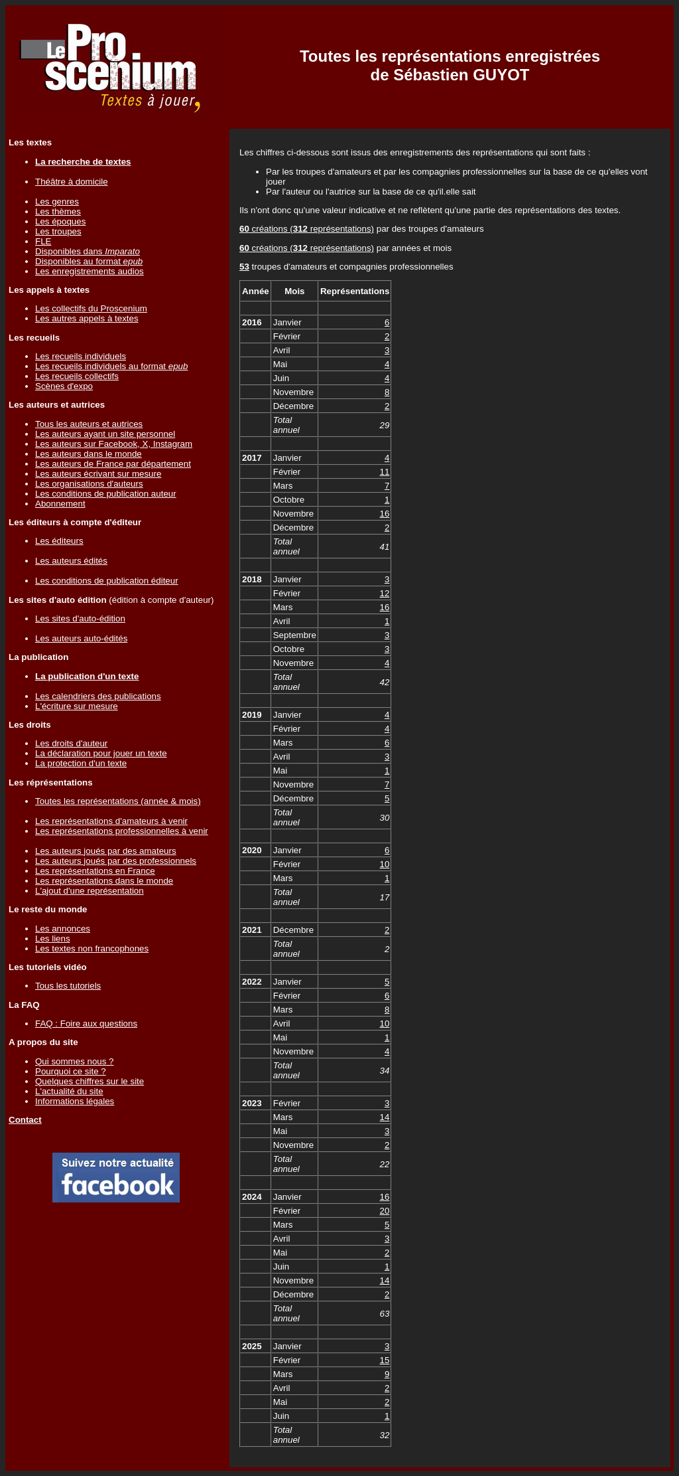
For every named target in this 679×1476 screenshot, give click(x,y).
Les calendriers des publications (98, 696)
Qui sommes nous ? (74, 1061)
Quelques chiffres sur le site (89, 1081)
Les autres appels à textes (87, 318)
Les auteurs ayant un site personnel (105, 434)
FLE (43, 241)
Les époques (60, 221)
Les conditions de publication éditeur (106, 581)
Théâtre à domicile (71, 182)
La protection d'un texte (81, 763)
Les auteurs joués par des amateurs (105, 851)
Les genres (57, 201)
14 (385, 1117)
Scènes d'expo (64, 386)
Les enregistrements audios (89, 271)
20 (385, 1211)
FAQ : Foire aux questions (86, 1023)
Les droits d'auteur (71, 743)
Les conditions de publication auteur (105, 494)
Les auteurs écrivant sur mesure (98, 474)
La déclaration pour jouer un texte (101, 753)
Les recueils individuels (80, 356)
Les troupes (58, 231)
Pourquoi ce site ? (70, 1071)
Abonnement (60, 504)
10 (385, 864)
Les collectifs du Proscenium (91, 308)
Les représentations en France (95, 871)
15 (385, 1360)
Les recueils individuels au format (111, 366)
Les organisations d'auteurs (89, 484)
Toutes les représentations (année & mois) (118, 801)
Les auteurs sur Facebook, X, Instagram (113, 444)
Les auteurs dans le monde (88, 454)
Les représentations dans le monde (104, 881)
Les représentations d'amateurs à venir (111, 821)
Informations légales (74, 1101)
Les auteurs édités (71, 561)
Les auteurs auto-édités (81, 638)
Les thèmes (58, 211)
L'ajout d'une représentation (89, 891)
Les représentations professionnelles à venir (121, 831)
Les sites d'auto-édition (80, 618)
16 (385, 514)
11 (385, 472)
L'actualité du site (69, 1091)
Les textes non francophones (92, 948)
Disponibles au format (89, 261)
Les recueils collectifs (77, 376)
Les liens (52, 938)
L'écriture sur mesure (76, 706)
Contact (25, 1120)
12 (385, 593)
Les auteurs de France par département (113, 464)
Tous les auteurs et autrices (89, 424)
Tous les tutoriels (68, 986)
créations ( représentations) (306, 229)
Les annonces (62, 929)
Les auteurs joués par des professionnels (115, 861)
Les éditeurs (59, 541)
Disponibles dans (87, 251)
